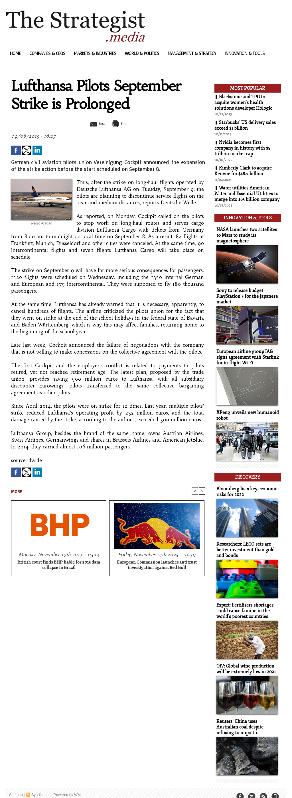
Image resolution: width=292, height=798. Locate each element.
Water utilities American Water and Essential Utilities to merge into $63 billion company (246, 193)
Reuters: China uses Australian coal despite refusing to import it (246, 718)
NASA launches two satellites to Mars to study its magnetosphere (247, 233)
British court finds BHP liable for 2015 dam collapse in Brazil (58, 565)
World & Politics (142, 53)
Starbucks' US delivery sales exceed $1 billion (245, 125)
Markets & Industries (95, 53)
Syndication (40, 785)
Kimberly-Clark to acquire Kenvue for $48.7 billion (243, 171)
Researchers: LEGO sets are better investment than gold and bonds (243, 543)
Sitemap (16, 785)
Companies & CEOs (47, 53)
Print (122, 123)
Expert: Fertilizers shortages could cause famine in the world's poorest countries (243, 603)
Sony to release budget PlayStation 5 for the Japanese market (245, 293)
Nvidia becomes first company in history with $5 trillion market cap (242, 148)
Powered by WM (67, 785)
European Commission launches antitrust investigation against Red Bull (157, 565)
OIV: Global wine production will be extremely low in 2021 (244, 660)
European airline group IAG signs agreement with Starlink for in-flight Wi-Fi (245, 354)
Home (16, 53)
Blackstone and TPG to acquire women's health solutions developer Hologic (243, 102)
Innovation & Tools (245, 53)
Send (94, 123)
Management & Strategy (192, 53)
